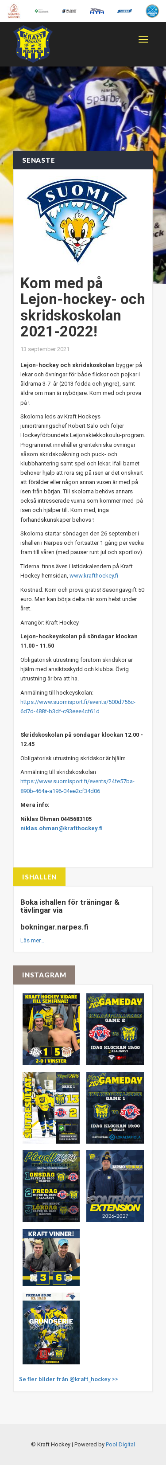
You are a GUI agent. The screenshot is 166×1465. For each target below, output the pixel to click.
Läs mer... (32, 940)
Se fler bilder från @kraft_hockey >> (68, 1379)
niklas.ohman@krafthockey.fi (61, 828)
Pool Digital (120, 1444)
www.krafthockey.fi (93, 575)
